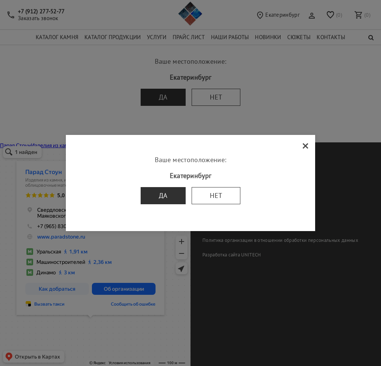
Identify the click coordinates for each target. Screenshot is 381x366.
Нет (216, 195)
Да (163, 195)
